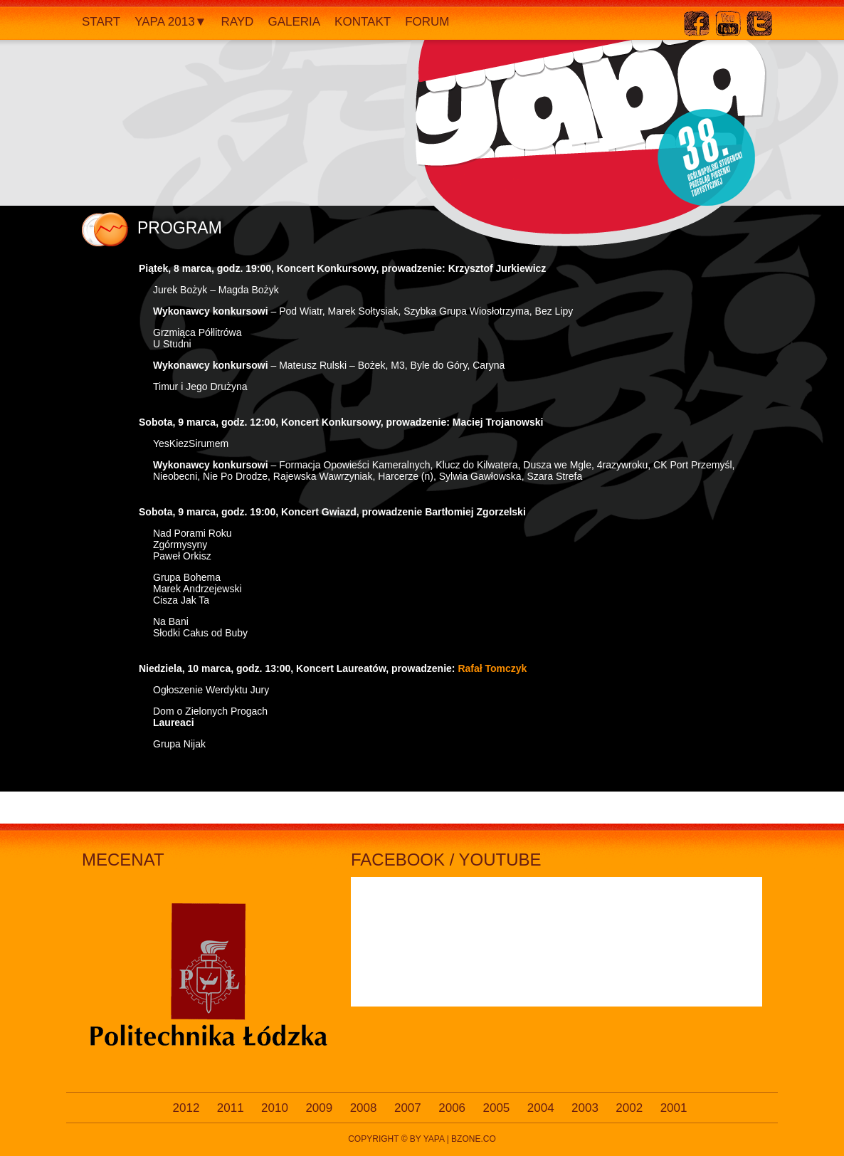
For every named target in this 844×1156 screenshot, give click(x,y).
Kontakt (362, 21)
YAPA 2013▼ (170, 21)
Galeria (294, 21)
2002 (629, 1108)
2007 (407, 1108)
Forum (427, 21)
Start (101, 21)
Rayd (237, 21)
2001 (673, 1108)
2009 (318, 1108)
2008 (363, 1108)
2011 (230, 1108)
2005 (496, 1108)
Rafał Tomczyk (492, 668)
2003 (584, 1108)
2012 (186, 1108)
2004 (540, 1108)
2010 (274, 1108)
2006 (451, 1108)
